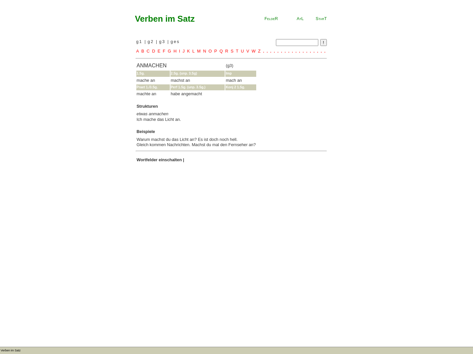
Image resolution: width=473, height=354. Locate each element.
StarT (321, 18)
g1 (140, 41)
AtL (300, 18)
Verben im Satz (165, 18)
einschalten (170, 159)
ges (175, 41)
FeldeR (271, 18)
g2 (151, 41)
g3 (163, 41)
